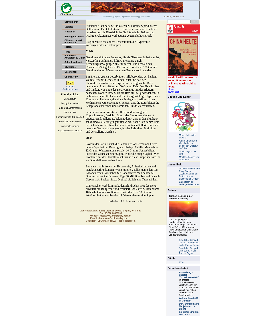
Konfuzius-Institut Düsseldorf (70, 117)
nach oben (114, 201)
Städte (171, 258)
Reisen (68, 47)
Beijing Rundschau (70, 103)
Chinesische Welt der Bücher (73, 41)
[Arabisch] (135, 17)
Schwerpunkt (71, 22)
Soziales (68, 27)
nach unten (137, 201)
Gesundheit (70, 72)
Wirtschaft (69, 31)
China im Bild (70, 112)
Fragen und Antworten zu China (74, 57)
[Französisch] (144, 17)
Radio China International (70, 108)
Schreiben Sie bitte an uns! (70, 86)
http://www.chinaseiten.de (70, 130)
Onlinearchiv (71, 77)
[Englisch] (117, 17)
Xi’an (181, 262)
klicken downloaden (173, 90)
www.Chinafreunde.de (70, 121)
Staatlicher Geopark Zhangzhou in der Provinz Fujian (188, 251)
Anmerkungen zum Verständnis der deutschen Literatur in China (188, 145)
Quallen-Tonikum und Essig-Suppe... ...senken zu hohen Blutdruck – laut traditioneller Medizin (189, 173)
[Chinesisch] (107, 17)
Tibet (67, 52)
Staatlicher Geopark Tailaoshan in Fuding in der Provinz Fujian (189, 242)
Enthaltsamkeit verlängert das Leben (189, 183)
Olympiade (70, 67)
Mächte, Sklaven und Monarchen (189, 158)
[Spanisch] (126, 17)
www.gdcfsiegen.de (70, 126)
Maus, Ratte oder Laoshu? (187, 136)
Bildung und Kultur (74, 36)
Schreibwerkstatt (73, 62)
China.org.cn (70, 99)
